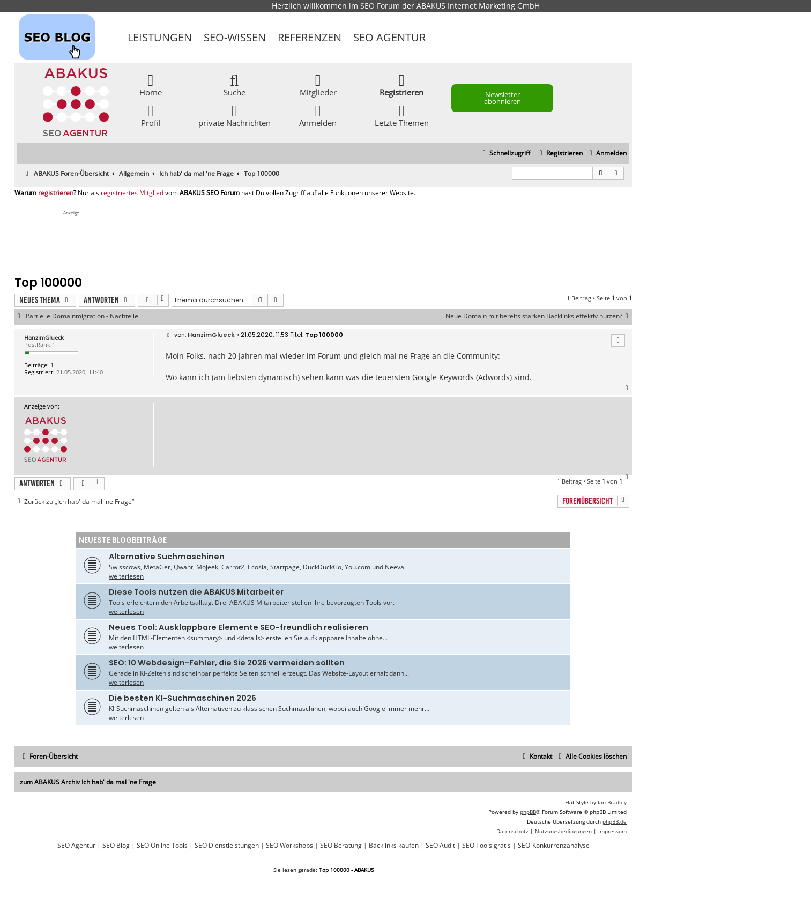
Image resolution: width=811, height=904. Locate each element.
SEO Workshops (289, 845)
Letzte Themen (402, 115)
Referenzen (309, 37)
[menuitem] (606, 153)
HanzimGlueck (44, 337)
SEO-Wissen (235, 37)
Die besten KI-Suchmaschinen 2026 (182, 698)
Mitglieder (318, 84)
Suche (234, 84)
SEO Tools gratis (486, 845)
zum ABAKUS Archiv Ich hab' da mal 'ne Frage (88, 782)
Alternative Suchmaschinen (167, 556)
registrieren (55, 193)
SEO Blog (116, 845)
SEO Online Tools (162, 845)
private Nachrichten (234, 115)
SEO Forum (380, 6)
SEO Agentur (389, 37)
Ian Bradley (612, 802)
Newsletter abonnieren (502, 98)
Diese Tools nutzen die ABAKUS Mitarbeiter (196, 592)
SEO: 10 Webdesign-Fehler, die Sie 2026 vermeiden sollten (227, 662)
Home (150, 84)
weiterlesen (126, 576)
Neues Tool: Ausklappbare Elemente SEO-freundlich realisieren (238, 627)
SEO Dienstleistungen (227, 845)
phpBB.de (614, 821)
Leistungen (160, 37)
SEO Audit (440, 845)
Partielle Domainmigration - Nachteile (82, 316)
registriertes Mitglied (132, 193)
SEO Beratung (341, 845)
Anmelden (318, 115)
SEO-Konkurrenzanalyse (554, 845)
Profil (151, 115)
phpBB (528, 812)
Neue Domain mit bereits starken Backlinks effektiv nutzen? (538, 316)
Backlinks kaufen (394, 845)
